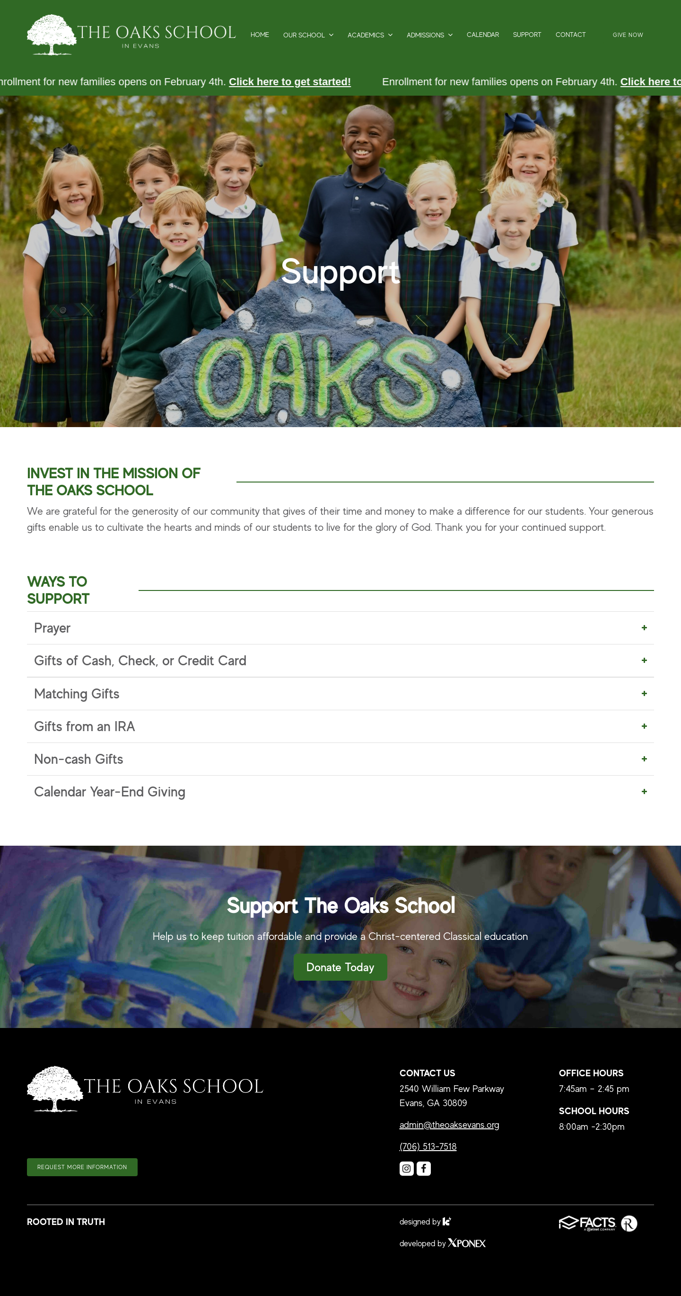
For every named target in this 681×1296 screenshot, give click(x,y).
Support (527, 34)
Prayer (52, 628)
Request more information (82, 1167)
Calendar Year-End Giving (109, 792)
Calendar (483, 34)
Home (260, 34)
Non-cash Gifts (78, 759)
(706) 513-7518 (428, 1146)
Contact (571, 34)
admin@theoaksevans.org (449, 1124)
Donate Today (340, 967)
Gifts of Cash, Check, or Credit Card (140, 660)
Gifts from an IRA (84, 726)
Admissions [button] (425, 35)
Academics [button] (366, 35)
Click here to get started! (291, 82)
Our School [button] (304, 35)
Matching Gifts (77, 694)
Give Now (628, 35)
